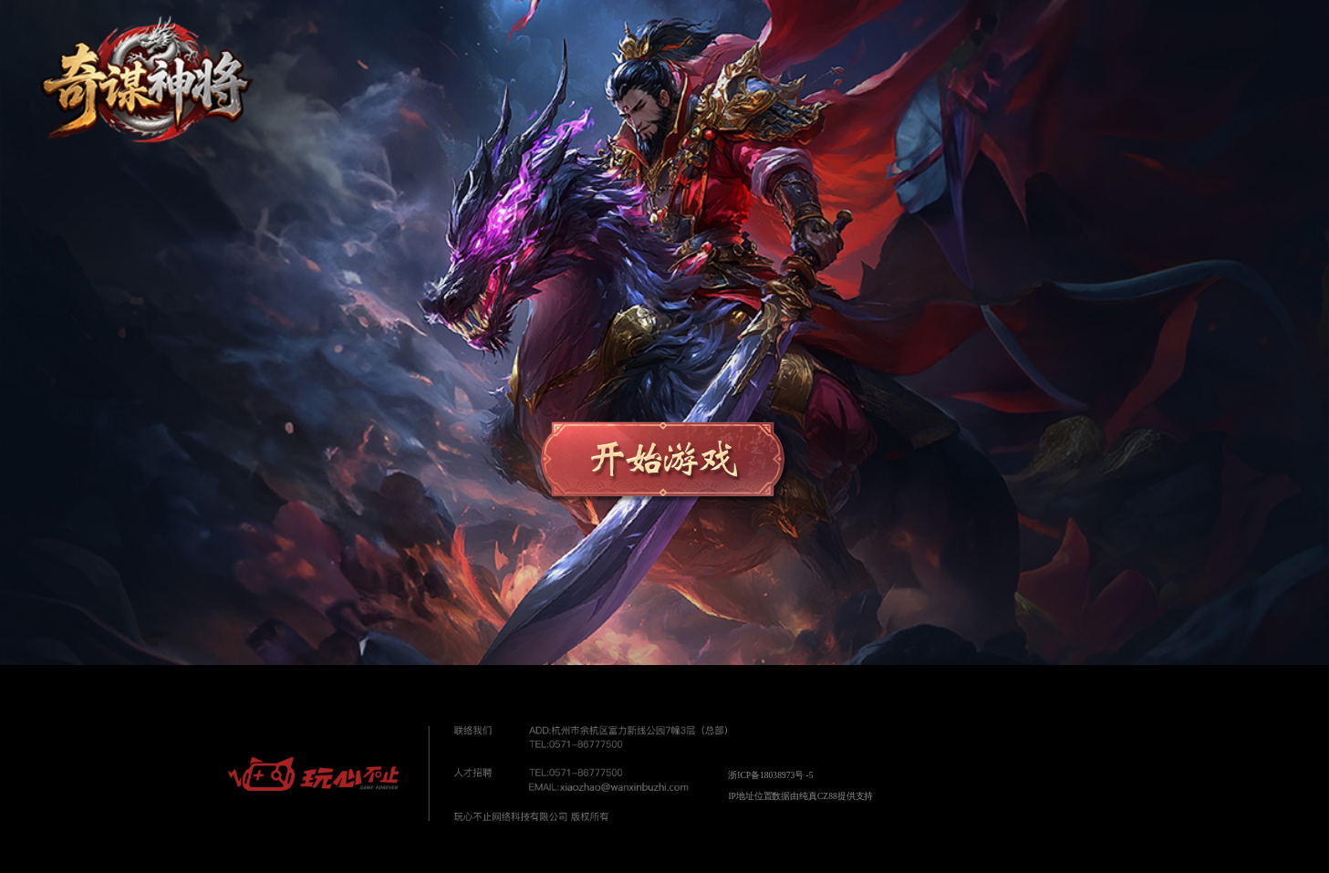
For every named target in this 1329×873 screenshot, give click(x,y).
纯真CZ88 (818, 795)
